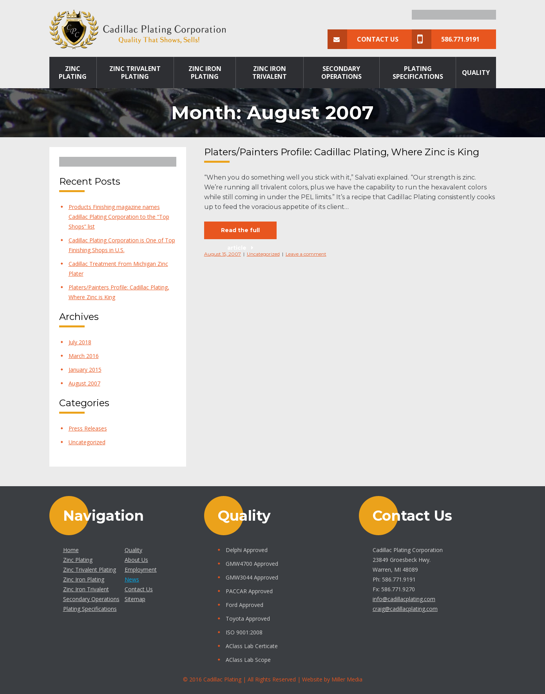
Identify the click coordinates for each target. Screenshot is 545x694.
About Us (136, 559)
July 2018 (80, 342)
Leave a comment (306, 254)
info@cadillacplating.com (404, 599)
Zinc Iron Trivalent (269, 72)
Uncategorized (87, 442)
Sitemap (135, 599)
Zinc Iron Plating (204, 72)
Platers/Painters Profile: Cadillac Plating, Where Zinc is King (341, 152)
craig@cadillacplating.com (405, 608)
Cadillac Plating (222, 679)
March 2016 (84, 356)
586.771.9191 (446, 39)
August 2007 (84, 383)
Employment (141, 569)
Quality (476, 72)
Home (71, 550)
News (132, 579)
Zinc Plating (73, 72)
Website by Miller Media (332, 679)
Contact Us (363, 39)
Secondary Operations (341, 72)
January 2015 (85, 369)
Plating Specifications (418, 72)
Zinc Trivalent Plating (135, 72)
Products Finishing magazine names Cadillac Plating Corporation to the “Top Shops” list (119, 216)
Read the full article (240, 233)
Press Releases (88, 428)
